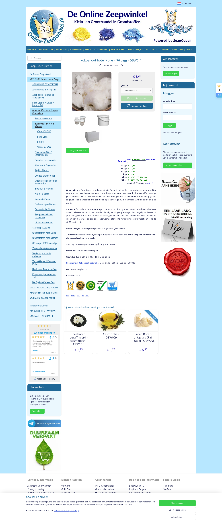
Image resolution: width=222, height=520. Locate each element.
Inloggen (169, 125)
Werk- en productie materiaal (41, 255)
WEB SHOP (31, 49)
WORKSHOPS (152, 49)
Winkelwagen (171, 73)
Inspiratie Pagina (137, 489)
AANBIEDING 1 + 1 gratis (44, 89)
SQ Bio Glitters (42, 170)
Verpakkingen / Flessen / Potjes (44, 263)
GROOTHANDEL (46, 49)
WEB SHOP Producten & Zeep (44, 79)
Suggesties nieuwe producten (44, 216)
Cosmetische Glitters (45, 209)
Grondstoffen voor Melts (44, 232)
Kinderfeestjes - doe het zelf (44, 276)
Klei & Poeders (42, 193)
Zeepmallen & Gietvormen (44, 248)
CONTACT (190, 49)
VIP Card (65, 485)
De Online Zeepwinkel (40, 74)
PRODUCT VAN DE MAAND (96, 49)
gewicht (125, 85)
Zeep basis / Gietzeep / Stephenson (44, 96)
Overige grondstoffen (45, 175)
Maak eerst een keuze (136, 98)
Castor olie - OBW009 (111, 335)
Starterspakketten (43, 118)
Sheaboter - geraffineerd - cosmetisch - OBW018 (79, 339)
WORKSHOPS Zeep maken (42, 297)
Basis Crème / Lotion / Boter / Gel (43, 104)
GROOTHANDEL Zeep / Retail (44, 287)
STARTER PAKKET (118, 49)
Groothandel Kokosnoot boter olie (82, 263)
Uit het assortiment (44, 222)
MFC (87, 295)
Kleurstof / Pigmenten (45, 165)
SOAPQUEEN (177, 49)
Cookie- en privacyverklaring (66, 513)
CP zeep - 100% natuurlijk (44, 243)
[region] (90, 509)
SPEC (73, 295)
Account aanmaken (174, 165)
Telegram (168, 485)
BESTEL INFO (61, 49)
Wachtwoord (169, 112)
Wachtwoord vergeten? (173, 132)
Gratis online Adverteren (107, 489)
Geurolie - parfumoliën (45, 160)
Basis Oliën (42, 136)
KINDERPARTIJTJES (135, 49)
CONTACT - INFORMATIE (41, 315)
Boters (40, 141)
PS (83, 295)
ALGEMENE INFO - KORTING (43, 310)
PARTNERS (164, 49)
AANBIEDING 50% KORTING (45, 84)
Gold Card (66, 489)
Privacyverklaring (35, 489)
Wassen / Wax (44, 147)
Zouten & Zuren (42, 199)
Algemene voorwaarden (39, 485)
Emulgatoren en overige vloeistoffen (46, 182)
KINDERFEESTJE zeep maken (44, 292)
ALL (78, 295)
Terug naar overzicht (77, 150)
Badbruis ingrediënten (45, 204)
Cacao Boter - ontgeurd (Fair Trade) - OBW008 (143, 337)
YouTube (167, 489)
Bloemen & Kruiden (44, 188)
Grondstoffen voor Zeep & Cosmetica (45, 112)
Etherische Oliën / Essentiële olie (43, 154)
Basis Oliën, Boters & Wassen (44, 125)
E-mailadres (169, 101)
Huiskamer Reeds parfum (44, 269)
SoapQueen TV (136, 485)
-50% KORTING (44, 131)
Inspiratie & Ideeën (39, 305)
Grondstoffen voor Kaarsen (45, 238)
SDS (67, 295)
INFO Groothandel (104, 485)
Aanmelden (37, 411)
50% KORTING (76, 49)
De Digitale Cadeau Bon (43, 282)
